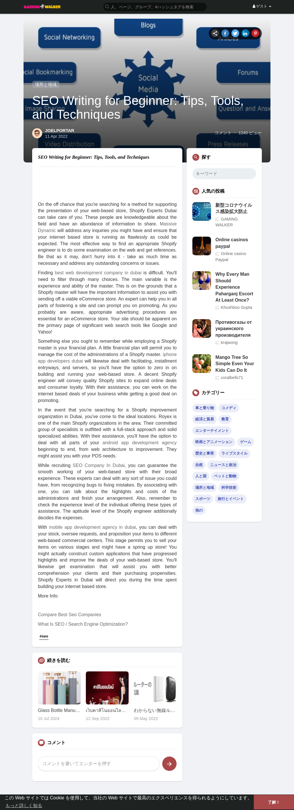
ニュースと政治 (223, 465)
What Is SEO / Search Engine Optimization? (83, 624)
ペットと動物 (225, 476)
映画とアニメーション (214, 442)
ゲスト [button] (262, 6)
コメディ (228, 408)
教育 (225, 419)
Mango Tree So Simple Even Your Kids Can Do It (234, 364)
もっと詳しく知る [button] (23, 805)
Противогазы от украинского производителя (233, 329)
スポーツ (202, 499)
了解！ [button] (274, 802)
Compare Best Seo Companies (69, 614)
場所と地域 (46, 84)
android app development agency (139, 442)
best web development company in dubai (98, 272)
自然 (199, 465)
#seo (44, 636)
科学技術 (228, 487)
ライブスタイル (234, 453)
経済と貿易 (204, 419)
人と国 (200, 476)
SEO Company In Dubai (99, 465)
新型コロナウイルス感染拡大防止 (233, 208)
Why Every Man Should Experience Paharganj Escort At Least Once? (234, 287)
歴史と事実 (204, 453)
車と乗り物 (204, 408)
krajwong (229, 342)
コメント (223, 133)
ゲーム (245, 442)
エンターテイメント (212, 430)
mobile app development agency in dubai (92, 527)
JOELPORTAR (59, 130)
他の (199, 510)
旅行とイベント (231, 499)
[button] (155, 6)
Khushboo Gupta (236, 307)
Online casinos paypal (231, 242)
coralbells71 (232, 377)
